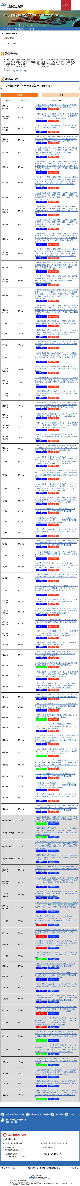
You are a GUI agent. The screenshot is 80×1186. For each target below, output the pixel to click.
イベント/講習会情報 (16, 29)
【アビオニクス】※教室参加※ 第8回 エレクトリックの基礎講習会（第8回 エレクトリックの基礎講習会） (56, 416)
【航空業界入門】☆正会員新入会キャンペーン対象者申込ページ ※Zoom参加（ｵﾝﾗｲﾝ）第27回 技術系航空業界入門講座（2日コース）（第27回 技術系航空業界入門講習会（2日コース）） (56, 907)
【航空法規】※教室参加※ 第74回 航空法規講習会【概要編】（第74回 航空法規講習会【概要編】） (55, 511)
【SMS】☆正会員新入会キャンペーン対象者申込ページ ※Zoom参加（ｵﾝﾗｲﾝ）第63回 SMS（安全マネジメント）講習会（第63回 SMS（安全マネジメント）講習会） (56, 590)
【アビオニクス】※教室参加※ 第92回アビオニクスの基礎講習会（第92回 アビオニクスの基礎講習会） (56, 107)
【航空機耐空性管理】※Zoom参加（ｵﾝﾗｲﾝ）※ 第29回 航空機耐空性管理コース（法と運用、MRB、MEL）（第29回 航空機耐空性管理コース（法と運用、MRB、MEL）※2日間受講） (56, 280)
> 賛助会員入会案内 (48, 1147)
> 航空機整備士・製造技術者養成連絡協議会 (43, 1168)
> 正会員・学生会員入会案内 (13, 1143)
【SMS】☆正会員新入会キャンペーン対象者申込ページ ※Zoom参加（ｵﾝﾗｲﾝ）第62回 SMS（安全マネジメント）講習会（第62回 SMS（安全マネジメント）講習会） (56, 920)
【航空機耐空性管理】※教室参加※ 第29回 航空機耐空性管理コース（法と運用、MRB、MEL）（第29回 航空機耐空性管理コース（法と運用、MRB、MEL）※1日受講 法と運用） (56, 224)
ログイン (66, 5)
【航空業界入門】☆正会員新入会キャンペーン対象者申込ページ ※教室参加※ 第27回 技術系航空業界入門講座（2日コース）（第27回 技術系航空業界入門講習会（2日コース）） (56, 882)
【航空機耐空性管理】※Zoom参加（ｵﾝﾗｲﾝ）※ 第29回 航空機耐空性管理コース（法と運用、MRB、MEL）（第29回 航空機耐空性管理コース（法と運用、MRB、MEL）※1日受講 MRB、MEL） (56, 152)
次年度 (60, 95)
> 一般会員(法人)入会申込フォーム (15, 1156)
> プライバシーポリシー (10, 1168)
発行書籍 (59, 1114)
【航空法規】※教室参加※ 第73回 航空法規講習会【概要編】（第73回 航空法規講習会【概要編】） (55, 776)
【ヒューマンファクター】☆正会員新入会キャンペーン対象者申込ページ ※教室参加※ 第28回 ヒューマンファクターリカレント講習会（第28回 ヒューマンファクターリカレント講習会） (56, 740)
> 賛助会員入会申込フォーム (13, 1150)
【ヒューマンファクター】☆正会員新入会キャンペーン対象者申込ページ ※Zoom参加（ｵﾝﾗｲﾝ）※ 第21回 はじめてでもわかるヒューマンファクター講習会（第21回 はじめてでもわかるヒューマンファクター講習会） (56, 1049)
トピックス (74, 1114)
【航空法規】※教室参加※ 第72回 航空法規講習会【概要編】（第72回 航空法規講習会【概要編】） (55, 966)
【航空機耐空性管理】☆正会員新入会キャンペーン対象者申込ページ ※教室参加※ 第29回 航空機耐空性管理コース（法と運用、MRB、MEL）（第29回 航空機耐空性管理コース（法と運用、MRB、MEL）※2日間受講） (56, 253)
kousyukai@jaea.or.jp (19, 71)
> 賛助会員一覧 (8, 1147)
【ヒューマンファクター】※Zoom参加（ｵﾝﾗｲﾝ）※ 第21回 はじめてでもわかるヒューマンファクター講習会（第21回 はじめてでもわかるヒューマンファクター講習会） (56, 1036)
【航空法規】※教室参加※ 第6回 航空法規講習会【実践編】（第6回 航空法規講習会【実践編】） (56, 717)
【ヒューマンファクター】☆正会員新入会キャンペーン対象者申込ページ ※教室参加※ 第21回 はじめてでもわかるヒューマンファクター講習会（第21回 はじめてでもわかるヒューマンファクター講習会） (56, 1022)
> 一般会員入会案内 (10, 1154)
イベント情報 (11, 44)
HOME (4, 29)
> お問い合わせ (73, 1168)
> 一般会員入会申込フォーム (51, 1154)
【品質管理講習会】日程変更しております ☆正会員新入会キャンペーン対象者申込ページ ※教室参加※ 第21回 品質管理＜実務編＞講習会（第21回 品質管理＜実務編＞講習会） (56, 846)
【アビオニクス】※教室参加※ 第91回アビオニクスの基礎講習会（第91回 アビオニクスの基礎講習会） (56, 601)
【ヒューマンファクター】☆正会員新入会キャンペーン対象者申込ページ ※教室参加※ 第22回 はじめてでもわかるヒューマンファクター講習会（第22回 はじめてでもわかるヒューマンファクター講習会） (56, 488)
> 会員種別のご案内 (10, 1139)
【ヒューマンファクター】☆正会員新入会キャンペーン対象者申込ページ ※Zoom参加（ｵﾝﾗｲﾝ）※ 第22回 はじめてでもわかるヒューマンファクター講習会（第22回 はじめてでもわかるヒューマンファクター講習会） (56, 461)
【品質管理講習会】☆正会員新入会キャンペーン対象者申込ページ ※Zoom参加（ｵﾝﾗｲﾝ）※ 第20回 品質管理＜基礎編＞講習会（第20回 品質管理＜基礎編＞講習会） (56, 1094)
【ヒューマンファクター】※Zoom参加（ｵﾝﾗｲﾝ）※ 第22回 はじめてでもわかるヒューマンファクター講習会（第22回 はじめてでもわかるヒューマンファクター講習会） (56, 475)
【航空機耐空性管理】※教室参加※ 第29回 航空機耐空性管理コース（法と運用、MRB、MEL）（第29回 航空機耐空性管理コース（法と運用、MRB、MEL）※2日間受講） (56, 210)
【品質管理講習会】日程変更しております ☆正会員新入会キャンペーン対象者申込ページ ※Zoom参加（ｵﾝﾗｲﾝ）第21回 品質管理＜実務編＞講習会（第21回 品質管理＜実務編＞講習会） (56, 832)
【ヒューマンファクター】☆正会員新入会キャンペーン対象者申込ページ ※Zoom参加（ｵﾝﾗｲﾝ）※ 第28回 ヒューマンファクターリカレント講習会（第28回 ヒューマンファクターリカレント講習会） (56, 764)
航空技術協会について (15, 1114)
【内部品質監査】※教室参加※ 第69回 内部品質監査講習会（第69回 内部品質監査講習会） (56, 645)
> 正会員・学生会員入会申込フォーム (54, 1143)
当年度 (19, 95)
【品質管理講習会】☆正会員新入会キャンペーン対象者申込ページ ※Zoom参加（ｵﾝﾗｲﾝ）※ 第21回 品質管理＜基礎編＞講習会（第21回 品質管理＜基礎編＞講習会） (56, 357)
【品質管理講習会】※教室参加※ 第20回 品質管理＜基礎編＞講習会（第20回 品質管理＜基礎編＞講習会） (56, 1083)
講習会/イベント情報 (40, 1114)
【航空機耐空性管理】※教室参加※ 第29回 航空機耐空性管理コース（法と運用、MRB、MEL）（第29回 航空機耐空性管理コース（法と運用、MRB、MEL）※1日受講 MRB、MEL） (56, 197)
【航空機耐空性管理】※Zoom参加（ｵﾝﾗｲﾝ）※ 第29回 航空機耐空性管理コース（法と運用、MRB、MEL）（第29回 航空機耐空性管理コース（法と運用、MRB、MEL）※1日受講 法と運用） (56, 267)
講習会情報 (10, 38)
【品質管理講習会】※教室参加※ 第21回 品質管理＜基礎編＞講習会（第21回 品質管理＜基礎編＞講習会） (56, 323)
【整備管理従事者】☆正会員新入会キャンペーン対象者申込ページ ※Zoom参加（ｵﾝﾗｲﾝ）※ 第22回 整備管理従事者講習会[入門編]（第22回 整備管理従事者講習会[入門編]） (56, 382)
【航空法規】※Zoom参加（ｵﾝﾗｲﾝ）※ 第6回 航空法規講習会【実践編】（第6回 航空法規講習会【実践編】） (56, 697)
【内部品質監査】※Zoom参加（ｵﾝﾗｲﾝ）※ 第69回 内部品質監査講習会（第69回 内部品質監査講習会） (56, 665)
